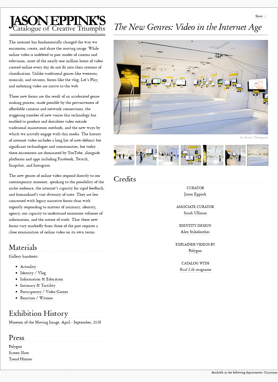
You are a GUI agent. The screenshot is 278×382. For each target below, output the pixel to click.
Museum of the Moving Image (34, 322)
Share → (261, 16)
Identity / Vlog (33, 273)
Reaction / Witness (36, 298)
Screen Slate (19, 352)
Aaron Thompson (256, 137)
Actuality (28, 266)
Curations (270, 372)
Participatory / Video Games (44, 291)
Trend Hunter (20, 359)
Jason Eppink (195, 194)
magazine (195, 269)
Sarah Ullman (195, 213)
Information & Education (41, 279)
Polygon (15, 346)
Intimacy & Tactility (37, 285)
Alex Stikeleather (195, 232)
